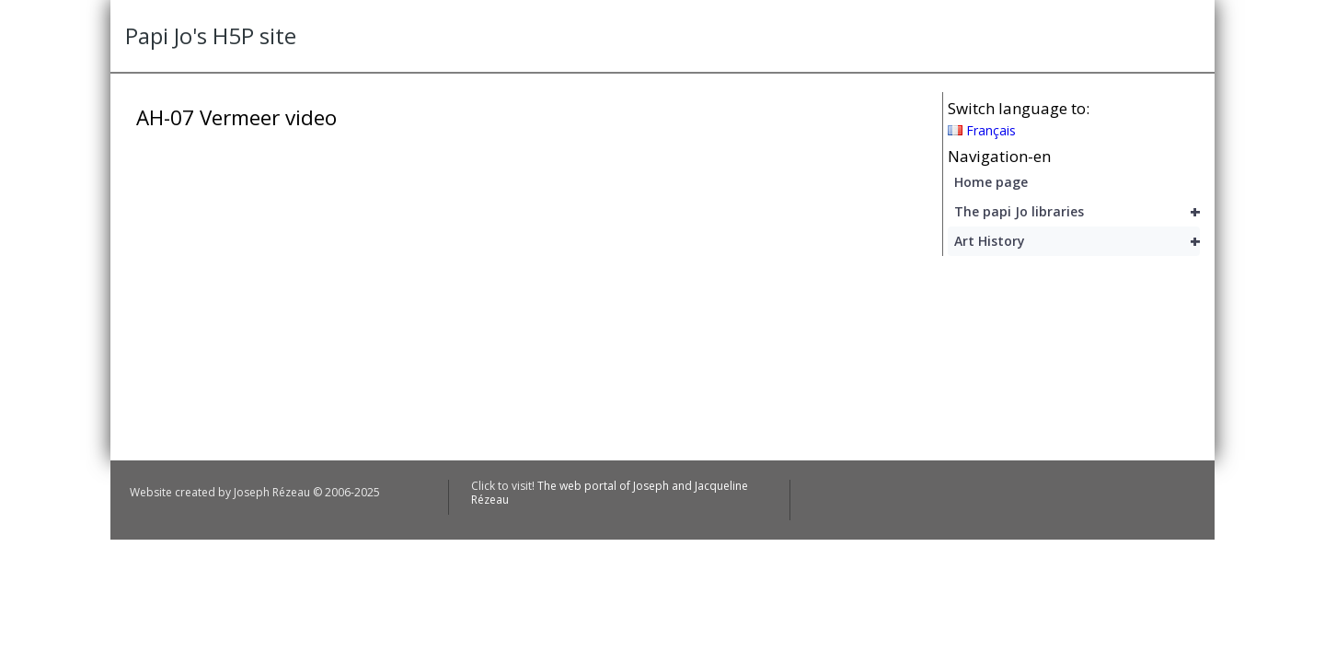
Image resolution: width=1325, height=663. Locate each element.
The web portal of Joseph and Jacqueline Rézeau (609, 492)
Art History (1077, 241)
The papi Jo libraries (1077, 212)
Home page (991, 182)
